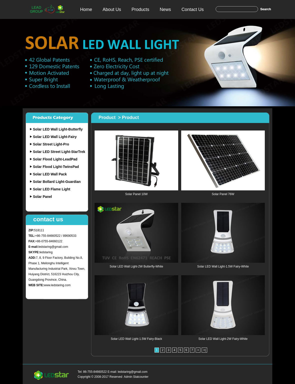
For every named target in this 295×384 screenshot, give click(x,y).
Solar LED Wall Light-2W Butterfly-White (136, 266)
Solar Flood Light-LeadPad (55, 159)
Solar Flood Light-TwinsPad (56, 167)
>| (204, 350)
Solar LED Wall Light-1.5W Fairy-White (223, 266)
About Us (112, 9)
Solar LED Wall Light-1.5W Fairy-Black (136, 339)
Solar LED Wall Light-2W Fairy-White (223, 339)
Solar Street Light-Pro (51, 144)
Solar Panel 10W (136, 194)
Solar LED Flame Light (51, 189)
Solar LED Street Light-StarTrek (59, 152)
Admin (128, 377)
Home (86, 9)
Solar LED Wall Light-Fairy (55, 137)
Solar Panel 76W (223, 194)
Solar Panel (42, 197)
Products (140, 9)
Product (107, 117)
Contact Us (192, 9)
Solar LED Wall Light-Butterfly (58, 129)
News (165, 9)
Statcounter (140, 377)
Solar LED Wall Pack (50, 174)
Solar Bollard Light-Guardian (57, 182)
